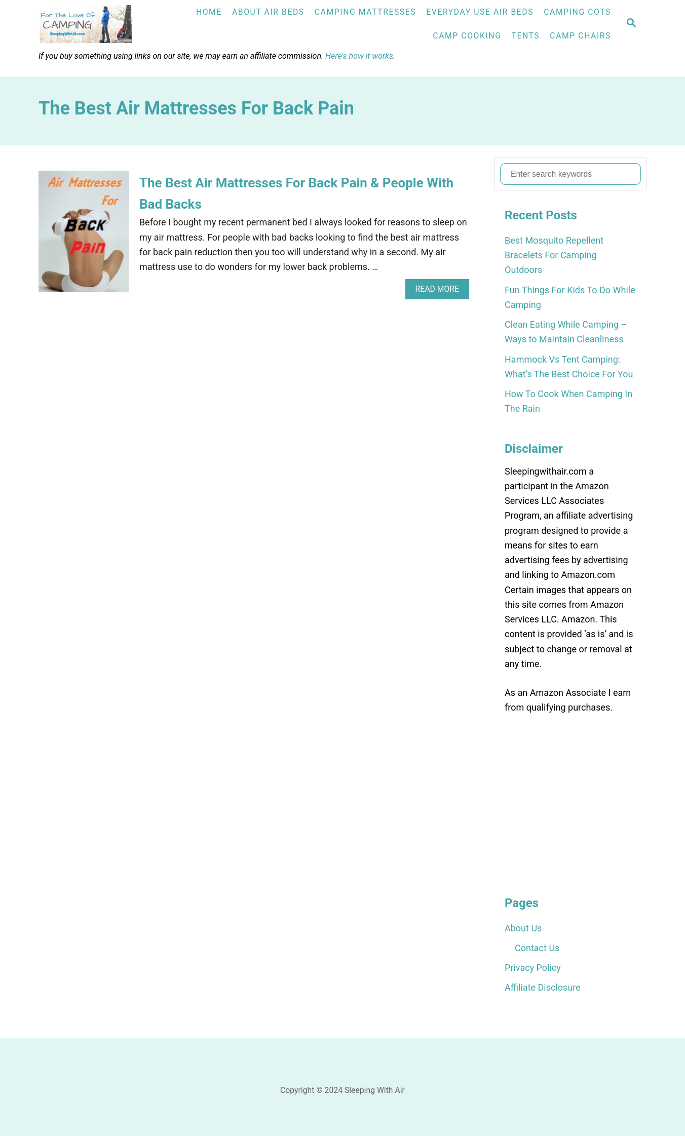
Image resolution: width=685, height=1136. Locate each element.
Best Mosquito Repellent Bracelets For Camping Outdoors (554, 255)
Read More (440, 291)
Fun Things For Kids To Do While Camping (570, 297)
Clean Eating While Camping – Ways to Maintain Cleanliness (566, 331)
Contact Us (537, 948)
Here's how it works (359, 56)
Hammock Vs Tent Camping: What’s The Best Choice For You (569, 366)
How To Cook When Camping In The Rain (568, 401)
